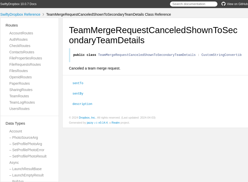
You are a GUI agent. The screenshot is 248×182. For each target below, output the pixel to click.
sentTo (80, 84)
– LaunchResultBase (25, 169)
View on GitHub (234, 4)
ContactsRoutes (21, 52)
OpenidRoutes (20, 77)
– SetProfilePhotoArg (25, 144)
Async (14, 163)
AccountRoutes (21, 33)
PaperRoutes (19, 83)
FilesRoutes (18, 71)
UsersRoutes (19, 109)
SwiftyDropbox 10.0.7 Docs (18, 4)
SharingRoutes (21, 90)
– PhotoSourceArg (23, 137)
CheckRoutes (19, 46)
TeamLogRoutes (22, 102)
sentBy (80, 94)
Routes (12, 25)
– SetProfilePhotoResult (27, 156)
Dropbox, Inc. (87, 117)
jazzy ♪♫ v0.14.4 (97, 122)
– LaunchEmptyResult (26, 175)
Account (15, 131)
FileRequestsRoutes (25, 64)
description (84, 104)
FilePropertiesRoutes (25, 58)
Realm (116, 122)
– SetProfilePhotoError (26, 150)
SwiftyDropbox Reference (20, 14)
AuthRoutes (18, 39)
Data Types (15, 123)
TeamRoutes (19, 96)
